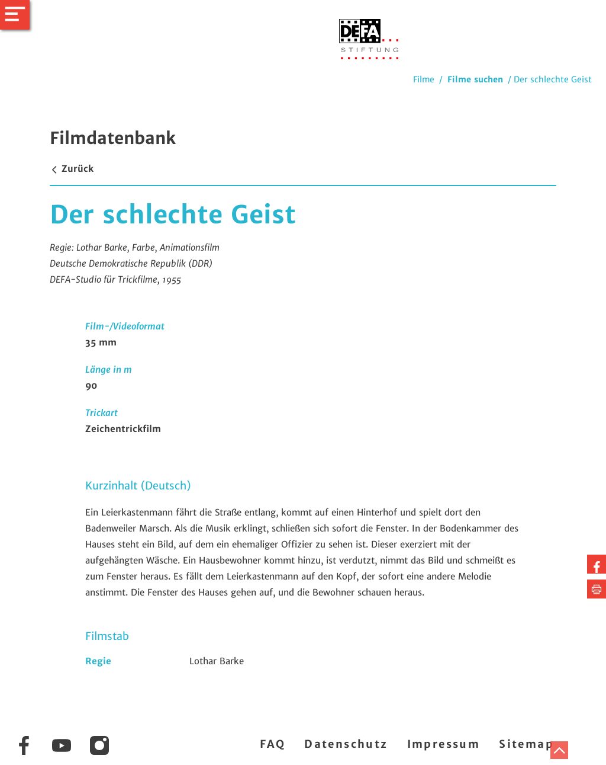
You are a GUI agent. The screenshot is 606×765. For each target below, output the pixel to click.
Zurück (72, 168)
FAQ (272, 744)
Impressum (444, 744)
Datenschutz (346, 744)
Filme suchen (475, 79)
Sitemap (526, 744)
